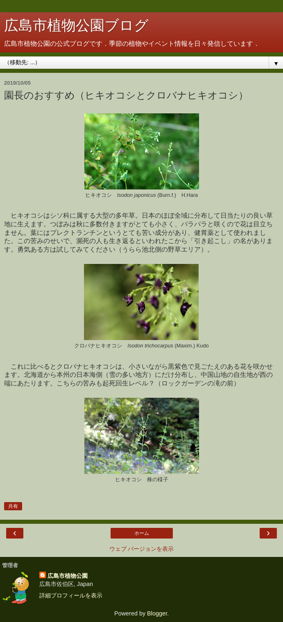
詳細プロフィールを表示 (70, 595)
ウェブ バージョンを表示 (141, 548)
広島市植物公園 (68, 575)
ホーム (141, 533)
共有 (13, 506)
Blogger (157, 613)
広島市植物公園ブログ (76, 25)
